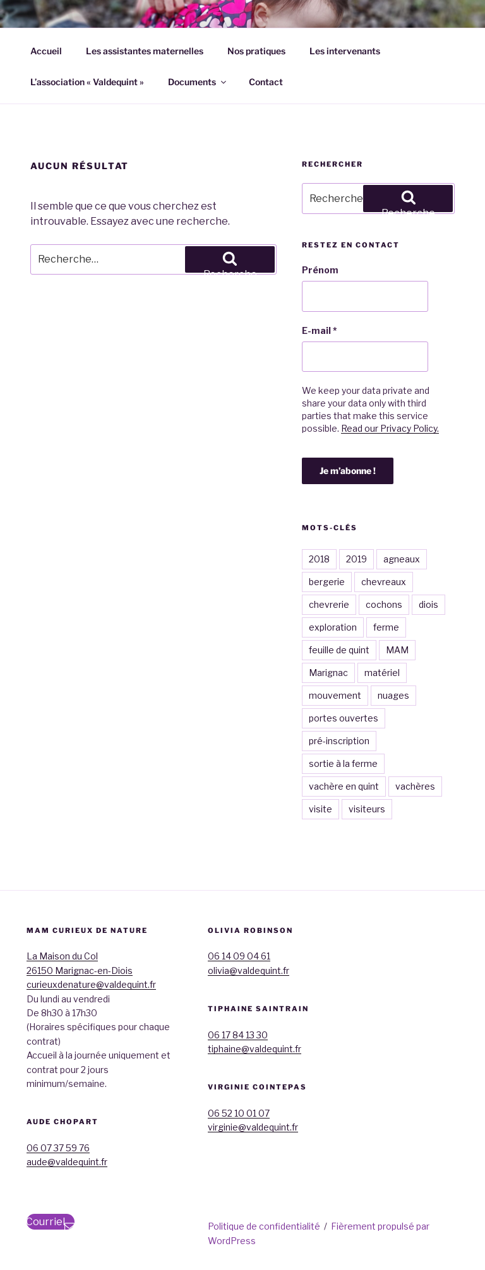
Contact (266, 81)
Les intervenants (344, 50)
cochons (384, 604)
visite (320, 809)
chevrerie (329, 604)
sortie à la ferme (343, 763)
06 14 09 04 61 (239, 956)
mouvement (335, 695)
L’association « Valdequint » (87, 81)
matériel (382, 672)
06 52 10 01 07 (239, 1113)
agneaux (401, 559)
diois (428, 604)
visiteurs (367, 809)
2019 (356, 559)
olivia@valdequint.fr (248, 970)
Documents (198, 81)
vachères (415, 786)
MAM (397, 649)
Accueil (46, 50)
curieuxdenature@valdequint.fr (91, 984)
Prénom (320, 269)
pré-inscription (339, 740)
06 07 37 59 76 (58, 1147)
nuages (393, 695)
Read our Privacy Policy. (390, 428)
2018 (319, 559)
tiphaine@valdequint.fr (254, 1048)
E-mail (319, 330)
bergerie (327, 581)
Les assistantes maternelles (144, 50)
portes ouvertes (343, 718)
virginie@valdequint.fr (253, 1127)
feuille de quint (339, 649)
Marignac (328, 672)
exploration (333, 627)
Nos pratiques (256, 50)
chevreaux (383, 581)
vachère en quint (344, 786)
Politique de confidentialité (264, 1226)
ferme (386, 627)
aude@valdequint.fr (67, 1161)
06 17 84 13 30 (238, 1035)
